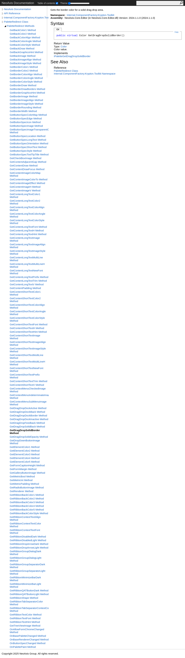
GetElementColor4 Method (25, 458)
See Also (59, 61)
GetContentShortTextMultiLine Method (26, 356)
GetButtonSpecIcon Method (25, 122)
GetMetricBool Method (22, 476)
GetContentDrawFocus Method (27, 169)
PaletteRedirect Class (16, 21)
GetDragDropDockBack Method (27, 411)
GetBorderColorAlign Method (26, 74)
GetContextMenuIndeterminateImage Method (29, 396)
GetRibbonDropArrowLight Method (29, 547)
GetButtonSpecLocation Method (27, 136)
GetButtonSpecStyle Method (25, 150)
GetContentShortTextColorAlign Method (27, 306)
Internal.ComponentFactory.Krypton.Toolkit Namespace (84, 73)
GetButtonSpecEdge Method (26, 118)
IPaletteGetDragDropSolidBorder (72, 56)
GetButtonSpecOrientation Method (29, 143)
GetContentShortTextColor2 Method (25, 300)
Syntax (57, 23)
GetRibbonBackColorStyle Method (29, 513)
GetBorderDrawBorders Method (27, 89)
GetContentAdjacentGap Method (28, 161)
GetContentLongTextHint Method (28, 234)
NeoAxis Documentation (17, 9)
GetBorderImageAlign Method (26, 100)
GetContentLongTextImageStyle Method (27, 252)
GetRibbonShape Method (24, 597)
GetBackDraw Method (22, 48)
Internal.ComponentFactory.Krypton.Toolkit (26, 17)
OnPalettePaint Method (23, 646)
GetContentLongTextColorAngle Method (27, 215)
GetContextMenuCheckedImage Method (28, 390)
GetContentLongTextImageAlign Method (27, 246)
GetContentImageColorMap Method (25, 174)
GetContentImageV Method (25, 190)
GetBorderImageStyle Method (26, 103)
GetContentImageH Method (25, 186)
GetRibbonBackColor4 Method (27, 505)
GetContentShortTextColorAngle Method (28, 313)
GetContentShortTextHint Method (28, 331)
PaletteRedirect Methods (20, 25)
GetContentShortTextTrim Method (28, 381)
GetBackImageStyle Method (25, 63)
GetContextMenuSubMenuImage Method (28, 403)
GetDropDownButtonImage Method (25, 442)
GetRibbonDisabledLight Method (28, 540)
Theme (64, 3)
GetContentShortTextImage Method (25, 337)
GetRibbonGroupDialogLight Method (25, 559)
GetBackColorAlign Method (25, 37)
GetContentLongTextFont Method (28, 226)
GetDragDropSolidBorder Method (25, 431)
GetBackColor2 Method (23, 33)
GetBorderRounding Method (25, 107)
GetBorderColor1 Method (24, 66)
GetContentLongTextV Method (27, 284)
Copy (176, 32)
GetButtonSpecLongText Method (28, 139)
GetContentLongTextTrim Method (28, 280)
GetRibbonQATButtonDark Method (29, 590)
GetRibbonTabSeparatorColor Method (26, 603)
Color (64, 46)
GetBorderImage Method (23, 96)
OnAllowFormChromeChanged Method (27, 631)
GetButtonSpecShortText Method (28, 147)
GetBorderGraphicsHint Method (27, 92)
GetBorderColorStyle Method (26, 81)
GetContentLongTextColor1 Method (25, 195)
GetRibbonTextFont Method (25, 618)
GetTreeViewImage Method (25, 625)
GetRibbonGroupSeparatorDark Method (27, 566)
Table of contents (46, 3)
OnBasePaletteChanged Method (28, 635)
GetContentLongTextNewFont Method (26, 272)
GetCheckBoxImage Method (25, 158)
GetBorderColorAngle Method (26, 78)
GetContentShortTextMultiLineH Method (27, 363)
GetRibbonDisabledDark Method (28, 536)
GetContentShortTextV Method (27, 384)
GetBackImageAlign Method (25, 59)
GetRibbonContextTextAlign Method (25, 518)
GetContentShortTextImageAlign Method (28, 343)
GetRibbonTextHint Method (25, 621)
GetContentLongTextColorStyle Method (27, 222)
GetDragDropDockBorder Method (28, 415)
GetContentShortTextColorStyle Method (27, 319)
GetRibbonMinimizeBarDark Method (25, 579)
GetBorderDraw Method (23, 85)
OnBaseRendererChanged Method (29, 639)
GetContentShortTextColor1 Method (25, 293)
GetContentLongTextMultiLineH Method (27, 265)
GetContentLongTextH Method (27, 230)
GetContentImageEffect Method (27, 183)
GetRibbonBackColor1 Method (27, 494)
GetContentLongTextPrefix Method (29, 277)
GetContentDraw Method (24, 165)
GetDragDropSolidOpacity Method (29, 436)
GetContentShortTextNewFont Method (26, 369)
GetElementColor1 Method (25, 447)
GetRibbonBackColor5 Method (27, 509)
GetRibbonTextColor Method (25, 614)
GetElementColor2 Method (25, 450)
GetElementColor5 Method (25, 461)
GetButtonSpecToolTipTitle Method (29, 154)
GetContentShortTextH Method (27, 328)
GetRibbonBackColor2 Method (27, 498)
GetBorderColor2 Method (24, 70)
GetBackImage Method (22, 55)
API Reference (12, 13)
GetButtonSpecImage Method (26, 125)
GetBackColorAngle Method (25, 41)
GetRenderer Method (21, 491)
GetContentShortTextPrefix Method (25, 376)
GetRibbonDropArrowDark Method (29, 543)
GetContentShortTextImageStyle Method (28, 350)
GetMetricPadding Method (24, 483)
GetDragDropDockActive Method (28, 408)
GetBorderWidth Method (23, 111)
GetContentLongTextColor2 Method (25, 202)
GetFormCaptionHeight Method (27, 465)
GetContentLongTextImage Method (25, 239)
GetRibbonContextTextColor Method (25, 525)
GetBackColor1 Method (23, 30)
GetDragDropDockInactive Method (29, 419)
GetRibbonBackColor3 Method (27, 502)
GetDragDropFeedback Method (27, 422)
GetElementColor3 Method (25, 454)
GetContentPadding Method (25, 288)
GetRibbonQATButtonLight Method (29, 594)
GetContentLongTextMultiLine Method (26, 259)
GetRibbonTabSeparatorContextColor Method (29, 609)
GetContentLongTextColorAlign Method (27, 208)
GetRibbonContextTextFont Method (25, 531)
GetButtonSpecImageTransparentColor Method (29, 131)
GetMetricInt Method (21, 480)
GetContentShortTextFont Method (28, 324)
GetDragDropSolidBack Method (27, 426)
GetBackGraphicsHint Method (26, 52)
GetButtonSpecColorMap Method (28, 114)
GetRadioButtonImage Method (27, 487)
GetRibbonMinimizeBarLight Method (25, 585)
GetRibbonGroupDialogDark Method (25, 553)
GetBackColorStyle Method (25, 44)
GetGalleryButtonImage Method (27, 472)
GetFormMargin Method (23, 469)
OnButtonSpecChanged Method (27, 643)
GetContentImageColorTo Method (28, 179)
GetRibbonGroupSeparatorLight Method (27, 572)
